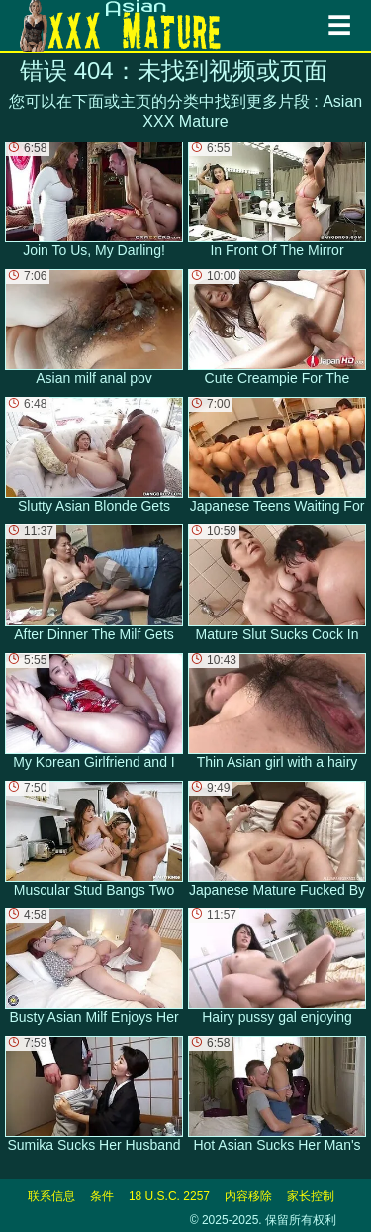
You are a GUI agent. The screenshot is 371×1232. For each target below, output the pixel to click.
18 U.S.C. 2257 (169, 1196)
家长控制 (310, 1196)
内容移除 (248, 1196)
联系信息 (51, 1196)
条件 (102, 1196)
